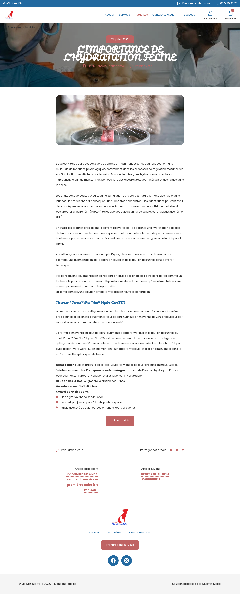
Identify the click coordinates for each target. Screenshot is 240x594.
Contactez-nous (163, 15)
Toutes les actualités (19, 27)
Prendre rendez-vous (120, 545)
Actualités (141, 15)
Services (124, 15)
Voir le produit (120, 420)
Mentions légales (65, 584)
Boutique (189, 15)
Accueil (109, 15)
